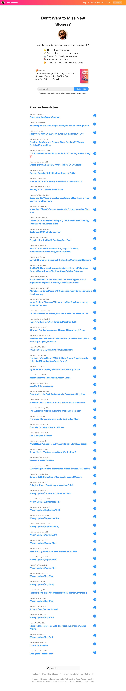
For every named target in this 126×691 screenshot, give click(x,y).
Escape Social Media (57, 682)
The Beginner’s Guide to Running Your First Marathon (54, 76)
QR (48, 682)
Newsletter (74, 677)
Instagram (36, 677)
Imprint (91, 684)
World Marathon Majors (72, 682)
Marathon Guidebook (39, 682)
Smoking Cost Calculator (73, 684)
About (108, 2)
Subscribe (117, 2)
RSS (81, 677)
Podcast (100, 2)
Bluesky (55, 677)
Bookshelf (92, 2)
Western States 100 (87, 682)
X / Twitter (64, 677)
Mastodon (46, 677)
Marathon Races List (57, 684)
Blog (84, 2)
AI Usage (85, 684)
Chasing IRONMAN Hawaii (41, 684)
